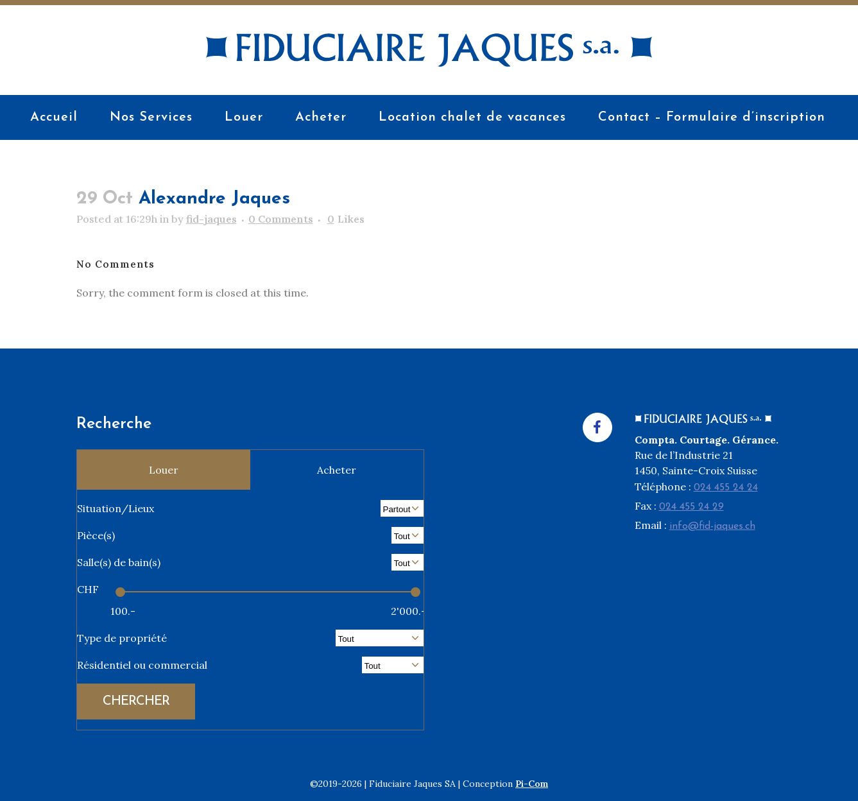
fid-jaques (211, 218)
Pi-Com (531, 783)
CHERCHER (136, 701)
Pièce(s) (96, 535)
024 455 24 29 (691, 507)
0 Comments (280, 218)
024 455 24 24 (726, 488)
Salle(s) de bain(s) (118, 562)
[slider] (120, 592)
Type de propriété (122, 638)
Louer (163, 469)
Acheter (336, 469)
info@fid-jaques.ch (712, 526)
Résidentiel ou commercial (142, 665)
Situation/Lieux (115, 508)
